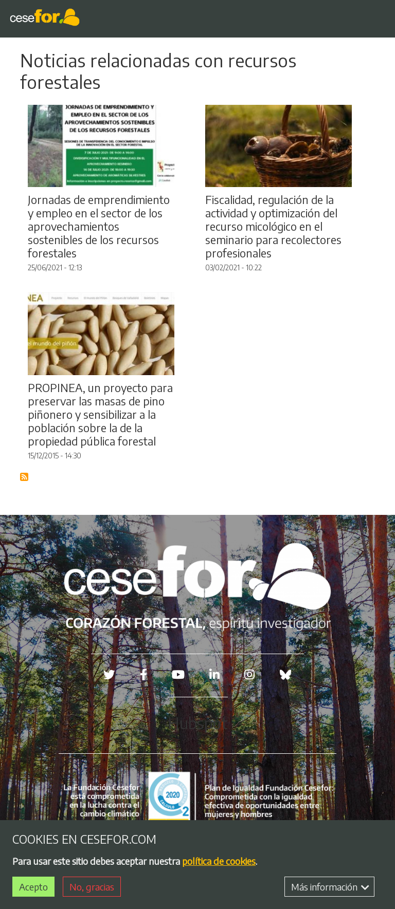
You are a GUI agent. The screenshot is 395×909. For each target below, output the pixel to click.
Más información (330, 887)
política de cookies (219, 861)
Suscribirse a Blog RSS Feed (24, 477)
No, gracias (91, 887)
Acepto (33, 887)
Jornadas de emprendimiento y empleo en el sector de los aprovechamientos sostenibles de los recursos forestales (99, 226)
